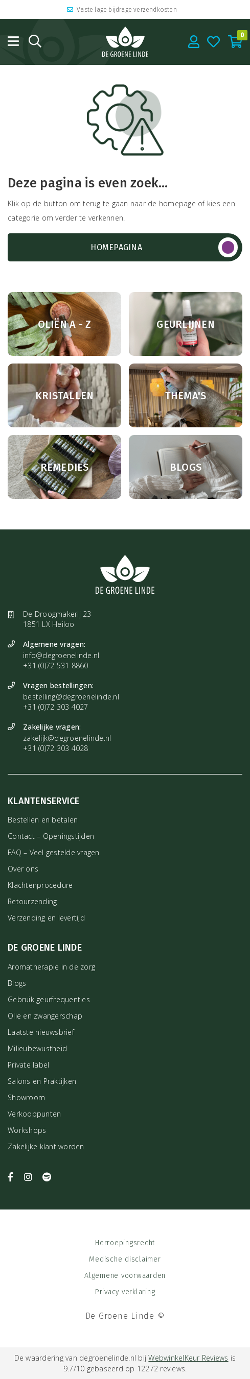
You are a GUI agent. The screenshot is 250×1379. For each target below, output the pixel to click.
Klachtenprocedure (40, 885)
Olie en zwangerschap (45, 1016)
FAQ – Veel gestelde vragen (54, 852)
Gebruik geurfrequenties (49, 999)
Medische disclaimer (125, 1259)
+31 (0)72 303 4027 (55, 707)
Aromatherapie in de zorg (51, 967)
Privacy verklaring (125, 1292)
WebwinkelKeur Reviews (188, 1358)
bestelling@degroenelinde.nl (71, 696)
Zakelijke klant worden (46, 1146)
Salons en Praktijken (42, 1081)
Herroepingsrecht (125, 1243)
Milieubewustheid (37, 1048)
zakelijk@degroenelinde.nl (67, 738)
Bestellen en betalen (43, 820)
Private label (28, 1065)
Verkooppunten (34, 1114)
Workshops (27, 1130)
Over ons (23, 869)
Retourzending (32, 901)
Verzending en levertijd (46, 918)
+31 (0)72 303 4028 (55, 748)
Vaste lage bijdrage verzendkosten (122, 9)
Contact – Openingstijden (51, 836)
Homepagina (116, 247)
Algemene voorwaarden (125, 1275)
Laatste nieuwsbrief (41, 1032)
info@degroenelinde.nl (61, 655)
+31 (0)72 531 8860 (55, 665)
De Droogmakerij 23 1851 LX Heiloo (57, 619)
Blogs (17, 983)
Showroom (26, 1097)
